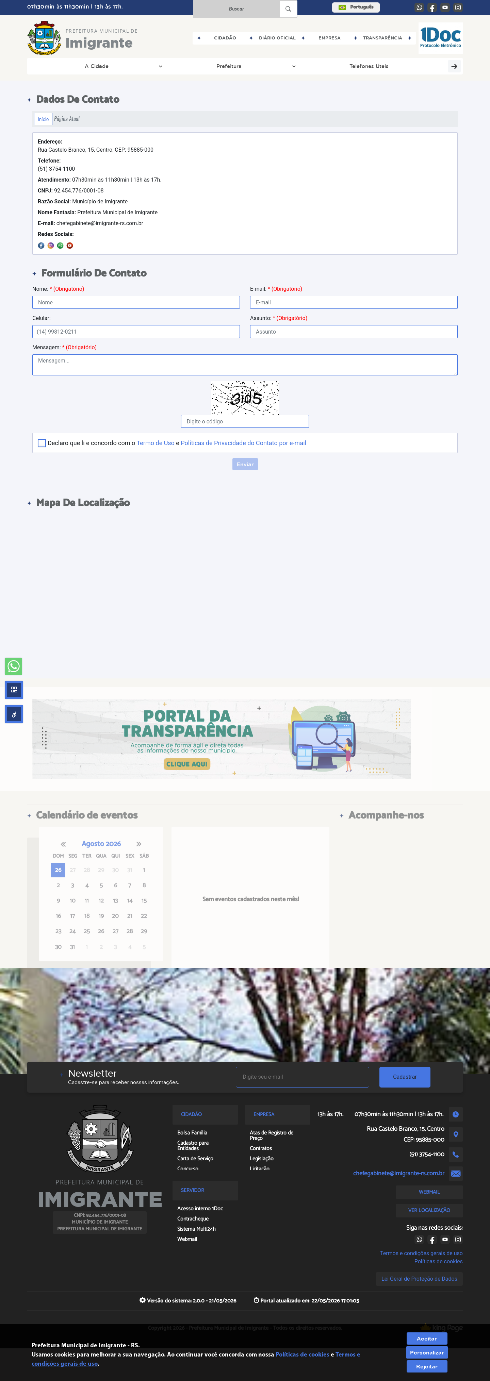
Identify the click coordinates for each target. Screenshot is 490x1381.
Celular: (41, 318)
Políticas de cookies (438, 1261)
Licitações (237, 66)
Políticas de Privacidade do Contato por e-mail (243, 443)
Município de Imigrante (83, 201)
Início (43, 119)
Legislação (330, 66)
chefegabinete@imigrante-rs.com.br (90, 223)
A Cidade (56, 66)
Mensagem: (64, 347)
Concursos (283, 66)
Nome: (58, 289)
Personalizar (427, 1352)
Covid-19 (438, 66)
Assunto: (278, 318)
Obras (196, 66)
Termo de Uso (155, 443)
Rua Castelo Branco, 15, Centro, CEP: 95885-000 (95, 145)
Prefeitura (100, 66)
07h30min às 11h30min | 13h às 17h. (100, 179)
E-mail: (276, 289)
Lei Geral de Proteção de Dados (419, 1279)
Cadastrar (405, 1077)
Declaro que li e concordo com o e (177, 443)
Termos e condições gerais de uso (421, 1253)
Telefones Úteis (148, 66)
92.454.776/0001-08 (70, 190)
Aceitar (427, 1338)
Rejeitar (427, 1366)
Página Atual (67, 118)
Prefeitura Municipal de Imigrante (98, 212)
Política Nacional (389, 66)
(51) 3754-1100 (56, 164)
